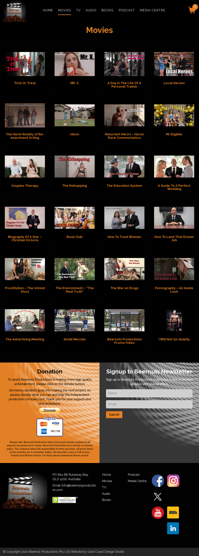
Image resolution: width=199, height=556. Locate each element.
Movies (64, 10)
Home (48, 10)
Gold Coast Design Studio (106, 551)
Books (107, 10)
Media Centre (152, 10)
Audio (91, 10)
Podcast (127, 10)
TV (78, 10)
